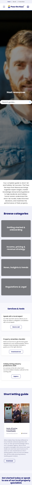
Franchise (21, 2)
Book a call (16, 327)
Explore (16, 376)
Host (9, 2)
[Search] (16, 102)
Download (9, 461)
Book (14, 2)
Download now (16, 352)
